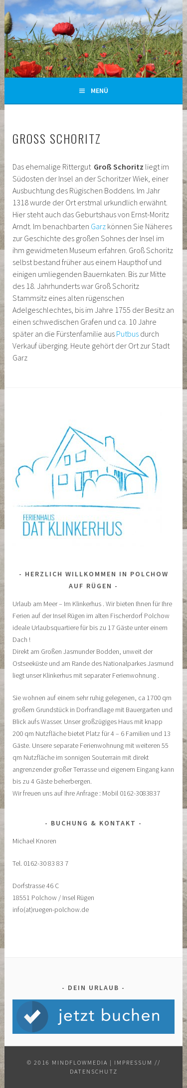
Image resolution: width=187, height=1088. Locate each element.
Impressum (133, 1062)
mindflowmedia (80, 1062)
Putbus (127, 334)
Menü (99, 90)
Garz (99, 226)
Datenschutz (94, 1071)
